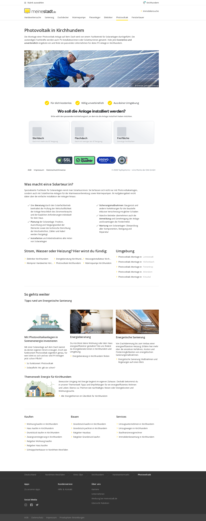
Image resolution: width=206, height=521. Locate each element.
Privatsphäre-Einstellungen (72, 517)
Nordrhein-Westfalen (55, 474)
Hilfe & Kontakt (65, 489)
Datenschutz (37, 517)
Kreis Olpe (78, 474)
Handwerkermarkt (120, 474)
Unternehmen (98, 494)
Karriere (95, 489)
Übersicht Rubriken (100, 503)
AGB (26, 517)
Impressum (51, 517)
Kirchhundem (98, 474)
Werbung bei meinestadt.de (104, 498)
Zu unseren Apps (32, 489)
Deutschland (30, 474)
